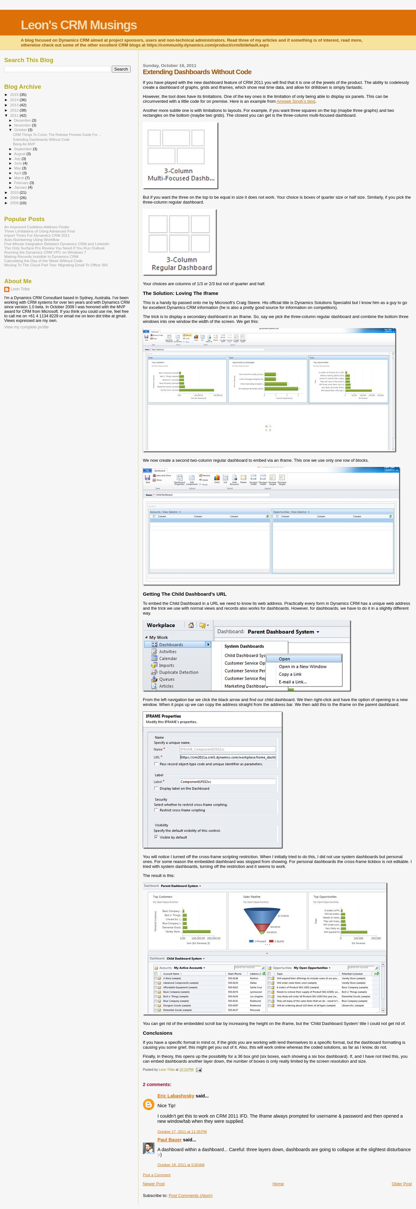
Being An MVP (24, 144)
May (18, 168)
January (21, 187)
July (18, 159)
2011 (15, 115)
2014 (15, 100)
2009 (15, 197)
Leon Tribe (20, 289)
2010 (15, 192)
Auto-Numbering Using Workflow (31, 239)
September (23, 149)
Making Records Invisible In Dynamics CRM (41, 256)
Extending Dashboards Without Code (41, 139)
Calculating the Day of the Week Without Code (43, 261)
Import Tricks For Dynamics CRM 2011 (37, 235)
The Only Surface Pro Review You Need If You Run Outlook (54, 248)
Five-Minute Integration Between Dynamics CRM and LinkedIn (57, 244)
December (23, 120)
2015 (15, 94)
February (22, 183)
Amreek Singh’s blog (296, 101)
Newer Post (153, 1183)
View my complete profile (26, 327)
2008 (15, 203)
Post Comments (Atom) (191, 1195)
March (19, 178)
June (18, 163)
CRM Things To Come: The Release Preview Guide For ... (57, 135)
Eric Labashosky (175, 1095)
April (18, 173)
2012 (15, 110)
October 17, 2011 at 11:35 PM (182, 1132)
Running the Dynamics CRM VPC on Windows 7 (45, 252)
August (20, 154)
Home (278, 1183)
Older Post (402, 1183)
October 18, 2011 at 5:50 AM (180, 1165)
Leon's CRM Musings (79, 25)
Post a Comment (156, 1175)
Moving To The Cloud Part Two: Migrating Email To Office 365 (56, 265)
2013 (15, 105)
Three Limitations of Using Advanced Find (39, 231)
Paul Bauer (169, 1139)
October (21, 130)
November (23, 125)
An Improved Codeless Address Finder (37, 227)
